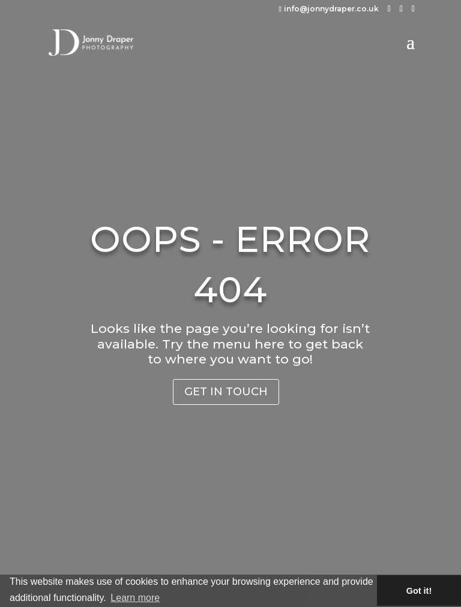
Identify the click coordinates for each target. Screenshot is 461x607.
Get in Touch (226, 391)
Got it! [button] (419, 591)
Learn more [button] (135, 598)
